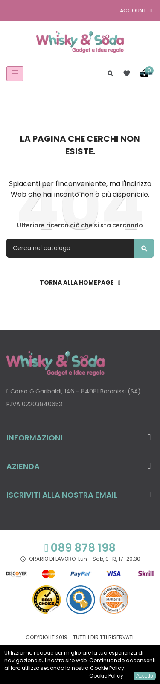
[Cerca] (80, 248)
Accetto (144, 676)
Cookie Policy (106, 675)
